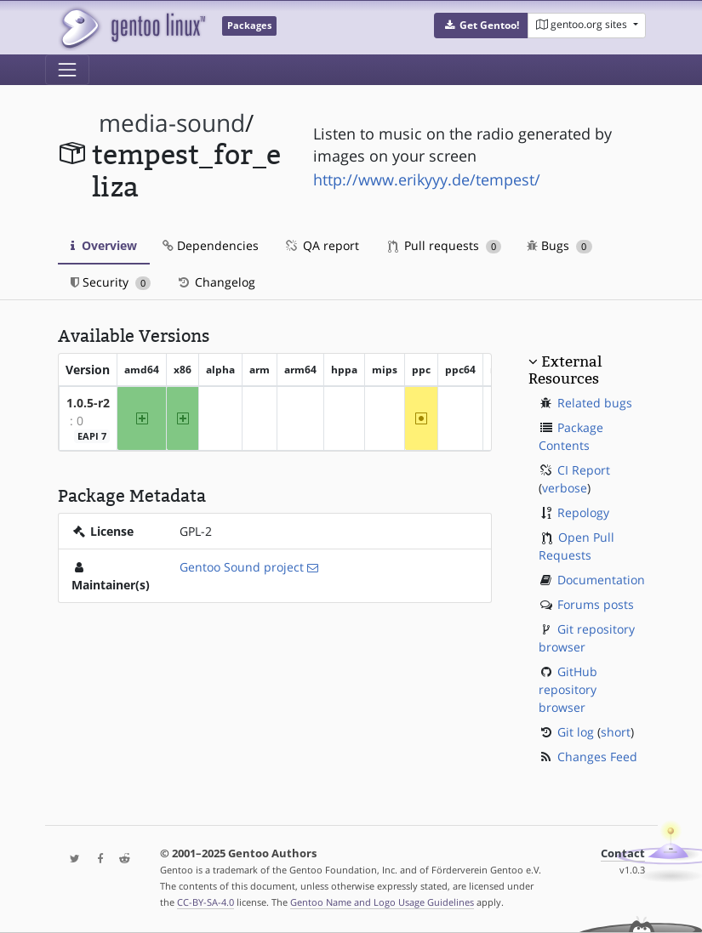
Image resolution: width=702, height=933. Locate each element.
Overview (104, 245)
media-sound (172, 123)
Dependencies (211, 245)
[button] (481, 25)
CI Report (583, 470)
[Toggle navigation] (67, 69)
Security (111, 282)
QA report (321, 245)
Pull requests (445, 245)
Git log (575, 732)
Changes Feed (597, 756)
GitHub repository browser (568, 689)
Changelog (215, 282)
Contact (623, 853)
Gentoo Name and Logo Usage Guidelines (382, 902)
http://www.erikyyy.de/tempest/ (426, 179)
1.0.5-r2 (88, 403)
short (616, 732)
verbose (564, 488)
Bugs (559, 245)
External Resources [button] (565, 370)
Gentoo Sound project (242, 567)
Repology (583, 512)
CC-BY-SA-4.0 (205, 902)
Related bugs (594, 403)
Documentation (601, 580)
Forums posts (595, 604)
